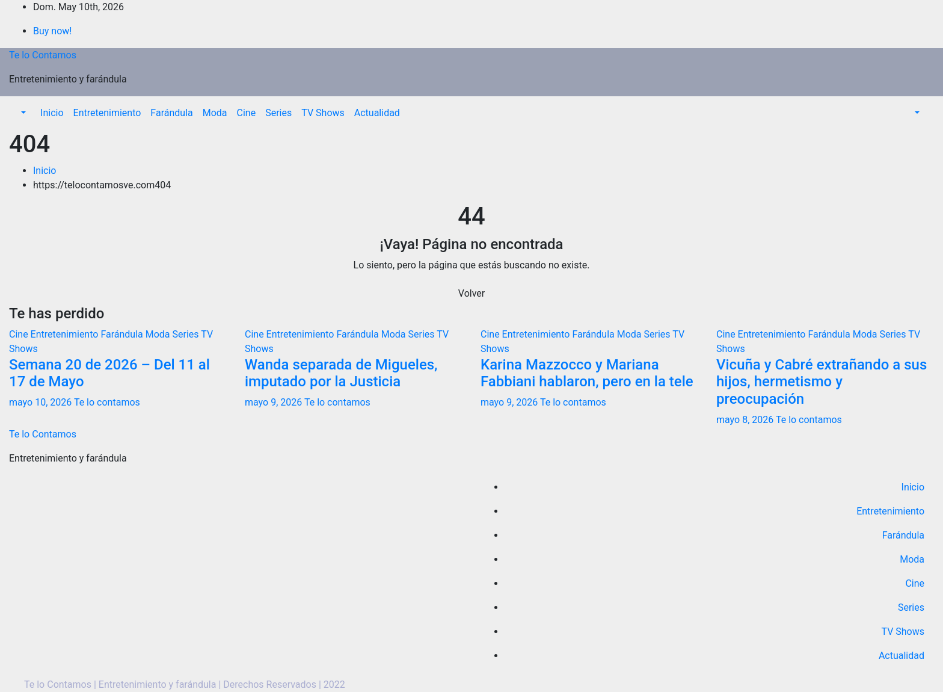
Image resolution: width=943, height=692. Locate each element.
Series (278, 113)
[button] (22, 113)
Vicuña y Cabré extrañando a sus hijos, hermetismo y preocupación (821, 382)
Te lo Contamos (42, 55)
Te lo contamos (107, 402)
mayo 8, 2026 (746, 419)
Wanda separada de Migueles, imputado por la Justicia (341, 373)
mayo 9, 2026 (274, 402)
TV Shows (323, 113)
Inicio (51, 113)
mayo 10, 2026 (41, 402)
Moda (215, 113)
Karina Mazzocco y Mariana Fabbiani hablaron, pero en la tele (587, 373)
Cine (246, 113)
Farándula (171, 113)
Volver (471, 293)
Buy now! (52, 31)
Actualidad (377, 113)
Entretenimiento (107, 113)
